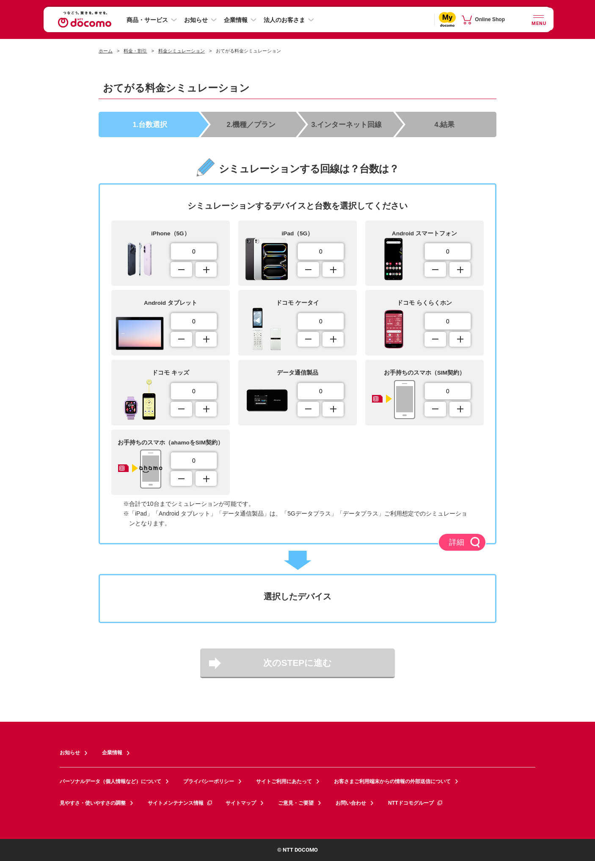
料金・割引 (135, 50)
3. (347, 124)
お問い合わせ (351, 802)
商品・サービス (147, 20)
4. (445, 124)
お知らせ (196, 20)
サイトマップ (241, 802)
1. (150, 124)
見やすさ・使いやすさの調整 (93, 802)
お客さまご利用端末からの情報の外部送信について (392, 781)
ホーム (106, 50)
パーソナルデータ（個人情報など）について (110, 781)
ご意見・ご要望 (296, 802)
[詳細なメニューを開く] (533, 19)
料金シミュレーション (181, 50)
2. (252, 124)
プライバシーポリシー (208, 781)
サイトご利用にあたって (284, 781)
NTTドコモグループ (415, 802)
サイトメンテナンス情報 (180, 802)
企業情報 (236, 20)
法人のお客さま (284, 20)
